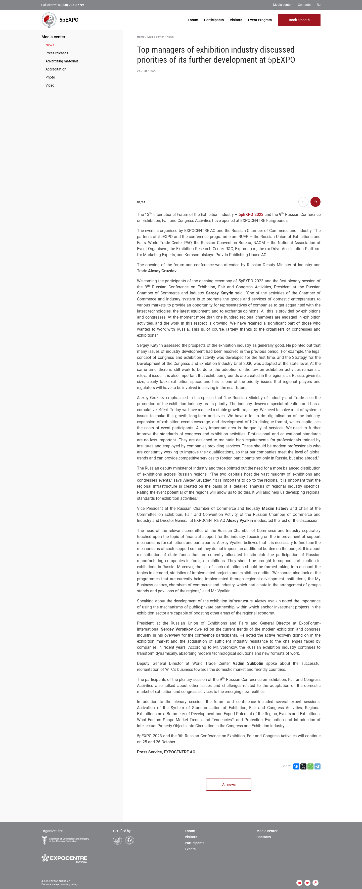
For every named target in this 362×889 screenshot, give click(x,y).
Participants (214, 20)
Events (190, 849)
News (50, 45)
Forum (193, 20)
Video (50, 85)
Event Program (260, 20)
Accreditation (56, 69)
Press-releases (57, 53)
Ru (319, 5)
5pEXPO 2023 (251, 214)
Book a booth (299, 20)
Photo (50, 77)
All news (229, 785)
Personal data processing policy (59, 884)
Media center (53, 36)
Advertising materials (62, 61)
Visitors (236, 20)
